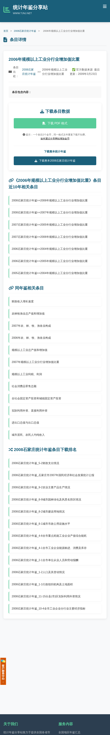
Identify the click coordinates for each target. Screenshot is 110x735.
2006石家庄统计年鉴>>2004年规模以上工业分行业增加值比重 (50, 248)
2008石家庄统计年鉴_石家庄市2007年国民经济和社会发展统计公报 (53, 475)
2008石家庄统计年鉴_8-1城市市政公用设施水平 (41, 523)
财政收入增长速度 (23, 301)
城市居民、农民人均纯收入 (28, 434)
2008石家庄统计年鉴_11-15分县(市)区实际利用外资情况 (46, 596)
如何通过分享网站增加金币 (55, 138)
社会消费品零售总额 (24, 386)
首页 (5, 31)
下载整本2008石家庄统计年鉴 (55, 160)
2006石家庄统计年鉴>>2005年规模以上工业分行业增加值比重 (50, 261)
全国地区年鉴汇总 (69, 732)
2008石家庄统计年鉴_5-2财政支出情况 (35, 463)
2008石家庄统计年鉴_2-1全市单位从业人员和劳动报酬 (45, 560)
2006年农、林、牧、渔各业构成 (31, 337)
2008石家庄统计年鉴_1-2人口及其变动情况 (38, 572)
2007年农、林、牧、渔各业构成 (31, 325)
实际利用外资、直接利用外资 (29, 410)
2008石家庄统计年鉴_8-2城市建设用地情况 (38, 511)
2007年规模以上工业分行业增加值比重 (35, 362)
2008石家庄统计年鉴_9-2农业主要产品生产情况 (41, 487)
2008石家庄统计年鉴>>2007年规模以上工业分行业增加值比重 (50, 212)
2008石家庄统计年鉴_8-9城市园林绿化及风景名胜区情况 (46, 499)
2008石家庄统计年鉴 (25, 31)
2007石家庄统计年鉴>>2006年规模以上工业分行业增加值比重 (50, 236)
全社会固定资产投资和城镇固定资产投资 (36, 398)
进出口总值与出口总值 (25, 422)
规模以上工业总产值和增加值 (29, 350)
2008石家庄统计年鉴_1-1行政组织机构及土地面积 (42, 584)
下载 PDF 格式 (55, 123)
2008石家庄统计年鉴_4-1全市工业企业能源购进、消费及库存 (49, 547)
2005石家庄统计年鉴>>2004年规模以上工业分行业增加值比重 (50, 273)
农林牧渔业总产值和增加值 (28, 313)
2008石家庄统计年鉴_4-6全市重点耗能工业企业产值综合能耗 (49, 535)
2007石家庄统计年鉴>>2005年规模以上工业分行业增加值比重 (50, 224)
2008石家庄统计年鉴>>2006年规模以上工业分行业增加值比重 (50, 200)
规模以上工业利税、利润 (27, 374)
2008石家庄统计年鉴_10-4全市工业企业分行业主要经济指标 (48, 608)
